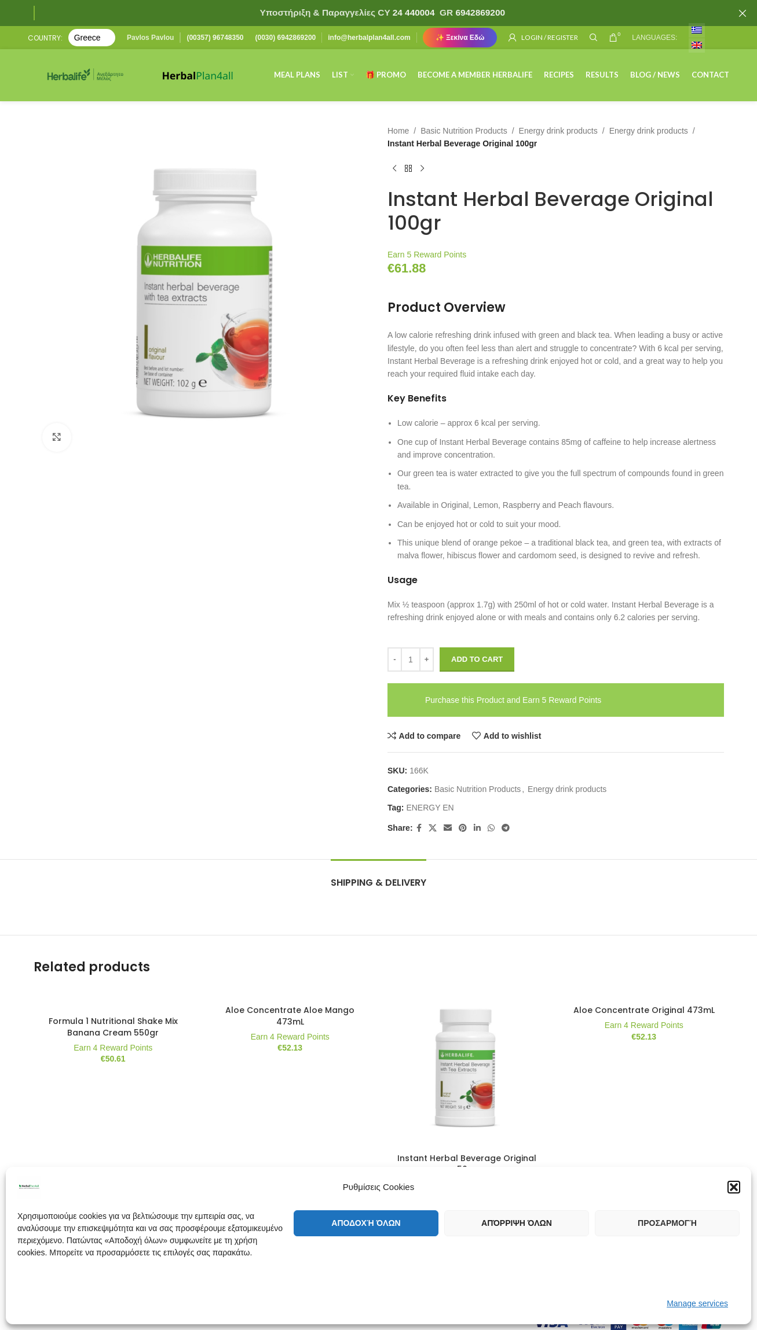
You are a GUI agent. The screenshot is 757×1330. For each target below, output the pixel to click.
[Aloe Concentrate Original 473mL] (644, 994)
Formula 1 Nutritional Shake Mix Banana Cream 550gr (113, 1026)
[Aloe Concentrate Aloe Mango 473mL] (290, 994)
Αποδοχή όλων (365, 1223)
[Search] (594, 37)
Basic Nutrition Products (463, 130)
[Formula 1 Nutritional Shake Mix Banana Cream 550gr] (113, 999)
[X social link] (432, 828)
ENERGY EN (430, 807)
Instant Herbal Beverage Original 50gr (466, 1164)
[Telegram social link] (505, 828)
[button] (734, 1187)
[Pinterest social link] (462, 828)
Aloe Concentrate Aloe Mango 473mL (289, 1015)
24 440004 (412, 12)
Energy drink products (557, 130)
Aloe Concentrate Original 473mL (644, 1010)
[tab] (378, 876)
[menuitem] (697, 30)
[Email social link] (447, 828)
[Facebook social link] (418, 828)
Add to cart (477, 659)
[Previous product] (394, 169)
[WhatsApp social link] (491, 828)
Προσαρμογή (667, 1223)
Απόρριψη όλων (516, 1223)
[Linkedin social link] (477, 828)
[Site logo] (85, 74)
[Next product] (422, 169)
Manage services (697, 1303)
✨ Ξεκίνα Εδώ (460, 38)
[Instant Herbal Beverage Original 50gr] (467, 1068)
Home (398, 130)
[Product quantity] (410, 659)
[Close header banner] (742, 13)
